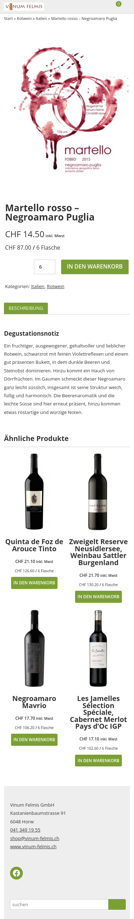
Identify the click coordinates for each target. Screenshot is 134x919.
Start (8, 18)
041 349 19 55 (25, 830)
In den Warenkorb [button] (34, 582)
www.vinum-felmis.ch (33, 846)
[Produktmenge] (44, 267)
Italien (41, 18)
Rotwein (24, 18)
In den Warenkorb (95, 266)
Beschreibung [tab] (26, 308)
